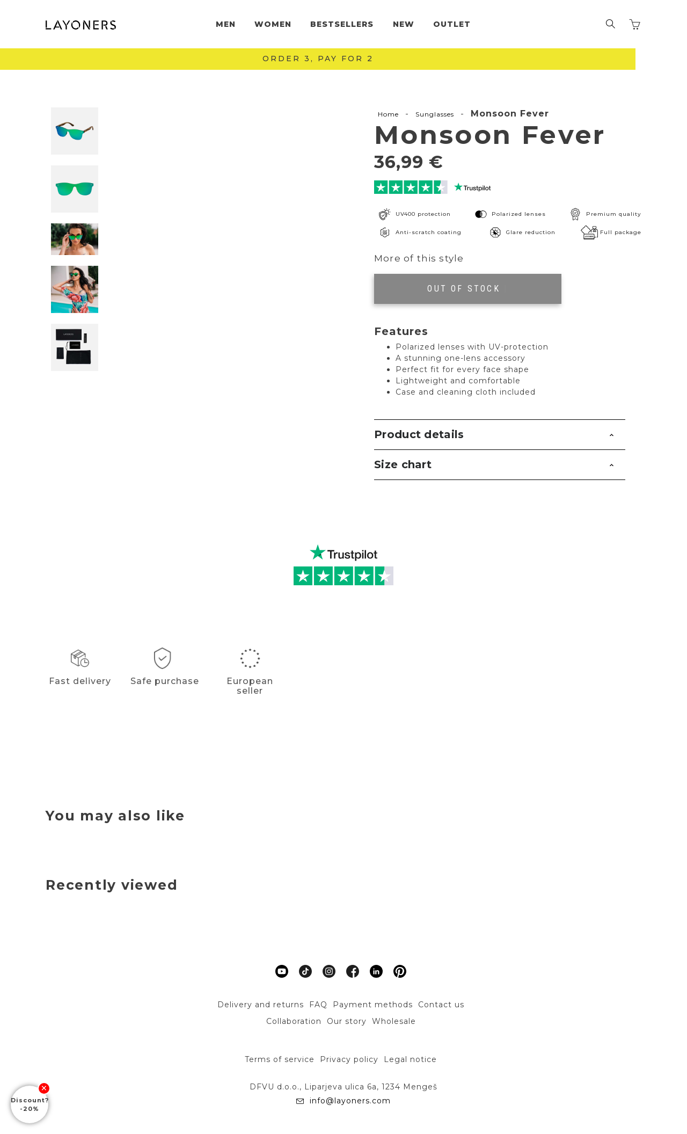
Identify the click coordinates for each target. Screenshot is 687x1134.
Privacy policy (349, 1059)
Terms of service (280, 1059)
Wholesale (394, 1021)
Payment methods (373, 1004)
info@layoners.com (349, 1101)
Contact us (441, 1004)
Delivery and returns (260, 1004)
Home (388, 114)
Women (272, 24)
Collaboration (293, 1021)
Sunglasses (434, 114)
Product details (419, 434)
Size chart (403, 464)
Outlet (452, 24)
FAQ (318, 1004)
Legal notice (410, 1059)
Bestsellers (342, 24)
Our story (347, 1021)
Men (226, 24)
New (403, 24)
